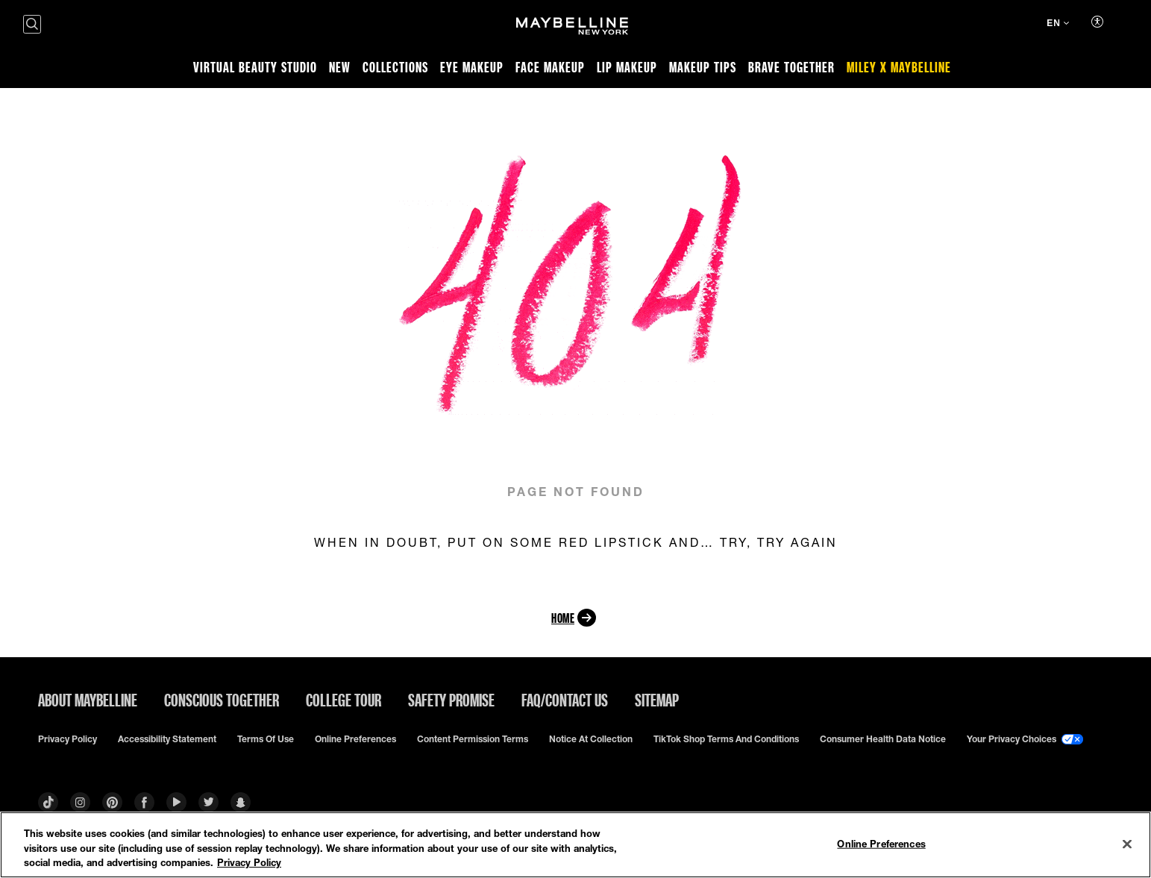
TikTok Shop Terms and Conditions (726, 739)
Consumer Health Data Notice (883, 739)
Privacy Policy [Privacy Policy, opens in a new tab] (249, 862)
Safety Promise (451, 700)
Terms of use (265, 739)
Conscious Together (221, 700)
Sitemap (657, 700)
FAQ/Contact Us (564, 700)
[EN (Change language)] (1057, 25)
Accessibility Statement (167, 739)
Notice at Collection (591, 739)
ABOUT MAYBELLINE (87, 700)
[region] (575, 845)
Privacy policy (67, 739)
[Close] (1127, 843)
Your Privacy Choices (1025, 739)
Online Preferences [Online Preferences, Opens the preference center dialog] (881, 843)
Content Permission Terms (472, 739)
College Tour (343, 700)
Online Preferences (355, 739)
